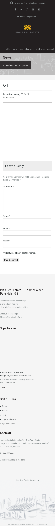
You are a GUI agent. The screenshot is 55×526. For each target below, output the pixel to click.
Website (7, 241)
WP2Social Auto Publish (16, 524)
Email (6, 228)
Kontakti (50, 49)
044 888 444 (8, 453)
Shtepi (4, 406)
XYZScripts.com (41, 524)
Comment (8, 186)
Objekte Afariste (9, 419)
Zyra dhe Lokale (8, 424)
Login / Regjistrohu (26, 16)
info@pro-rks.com (37, 3)
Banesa (5, 410)
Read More (10, 382)
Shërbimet (29, 49)
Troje (4, 415)
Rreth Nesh (40, 49)
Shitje (15, 49)
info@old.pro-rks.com (15, 460)
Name (6, 216)
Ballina (7, 49)
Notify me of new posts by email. (20, 253)
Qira (21, 49)
